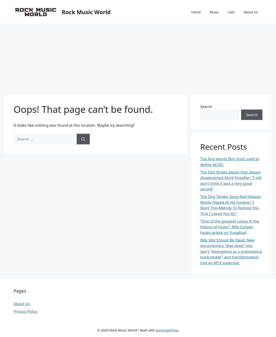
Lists (231, 12)
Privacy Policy (25, 311)
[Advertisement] (138, 57)
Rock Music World (86, 12)
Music (214, 12)
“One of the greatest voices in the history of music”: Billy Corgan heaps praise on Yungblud (229, 227)
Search (206, 106)
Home (196, 12)
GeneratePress (167, 330)
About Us (251, 12)
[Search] (83, 139)
